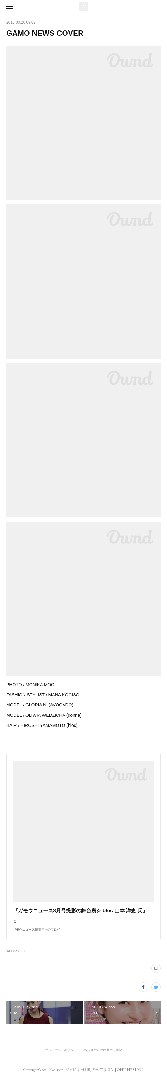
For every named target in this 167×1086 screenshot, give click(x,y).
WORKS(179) (15, 957)
